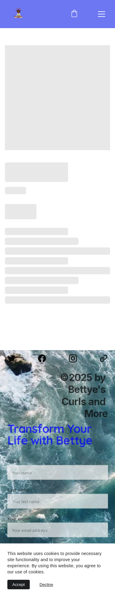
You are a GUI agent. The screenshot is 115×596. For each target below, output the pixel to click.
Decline (46, 584)
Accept (18, 584)
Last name (18, 497)
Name (13, 469)
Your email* (19, 526)
